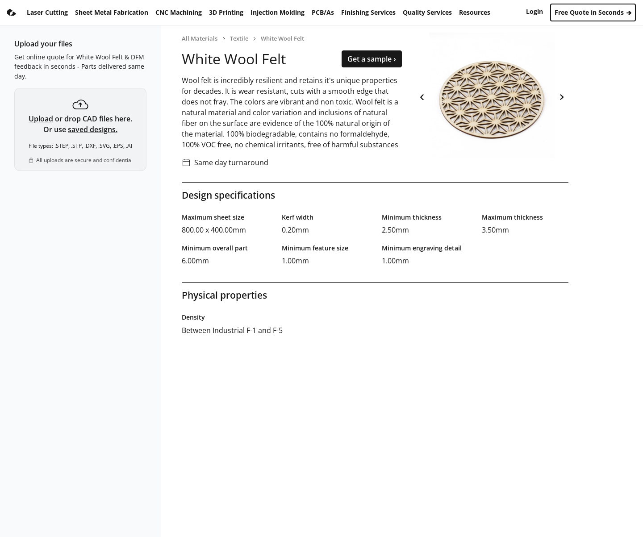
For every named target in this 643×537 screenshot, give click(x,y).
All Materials (199, 38)
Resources (474, 12)
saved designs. (92, 129)
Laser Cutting (47, 12)
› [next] (561, 95)
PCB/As (323, 12)
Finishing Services (368, 12)
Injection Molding (278, 12)
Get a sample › (371, 59)
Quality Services (427, 12)
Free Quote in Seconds (593, 12)
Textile (239, 38)
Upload (41, 119)
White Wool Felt (282, 38)
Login (534, 11)
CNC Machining (178, 12)
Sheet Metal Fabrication (111, 12)
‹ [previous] (422, 95)
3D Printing (226, 12)
